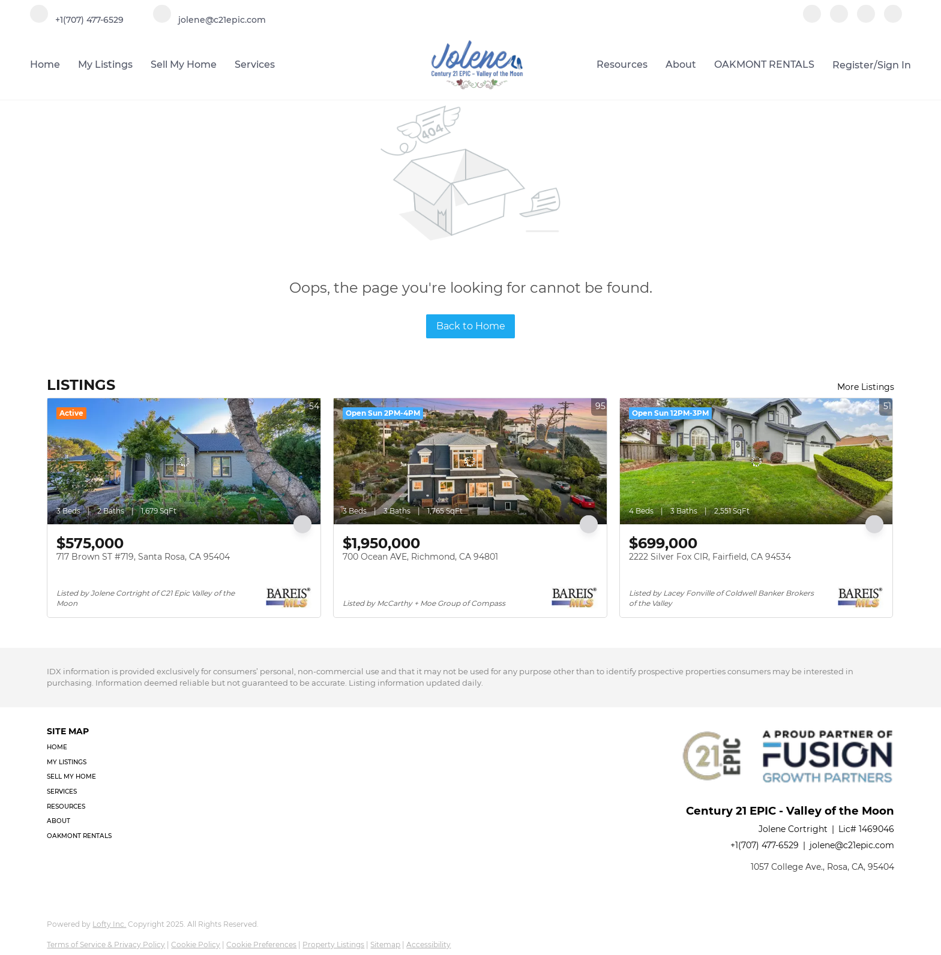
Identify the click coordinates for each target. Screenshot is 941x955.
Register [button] (853, 65)
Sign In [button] (894, 65)
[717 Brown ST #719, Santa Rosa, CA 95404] (183, 461)
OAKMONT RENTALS (764, 64)
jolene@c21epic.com (852, 845)
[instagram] (866, 19)
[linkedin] (839, 19)
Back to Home (470, 326)
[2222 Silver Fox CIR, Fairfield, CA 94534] (756, 461)
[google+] (893, 19)
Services (255, 64)
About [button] (681, 64)
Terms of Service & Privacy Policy (106, 944)
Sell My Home (184, 64)
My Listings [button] (105, 64)
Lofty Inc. (109, 924)
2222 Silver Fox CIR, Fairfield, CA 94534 (710, 556)
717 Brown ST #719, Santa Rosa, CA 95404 (143, 556)
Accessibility (428, 944)
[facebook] (812, 19)
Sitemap (385, 944)
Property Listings (333, 944)
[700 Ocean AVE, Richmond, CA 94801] (470, 461)
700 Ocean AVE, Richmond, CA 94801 (420, 556)
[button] (83, 747)
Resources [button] (622, 64)
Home (45, 64)
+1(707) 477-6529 (764, 845)
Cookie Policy (195, 944)
